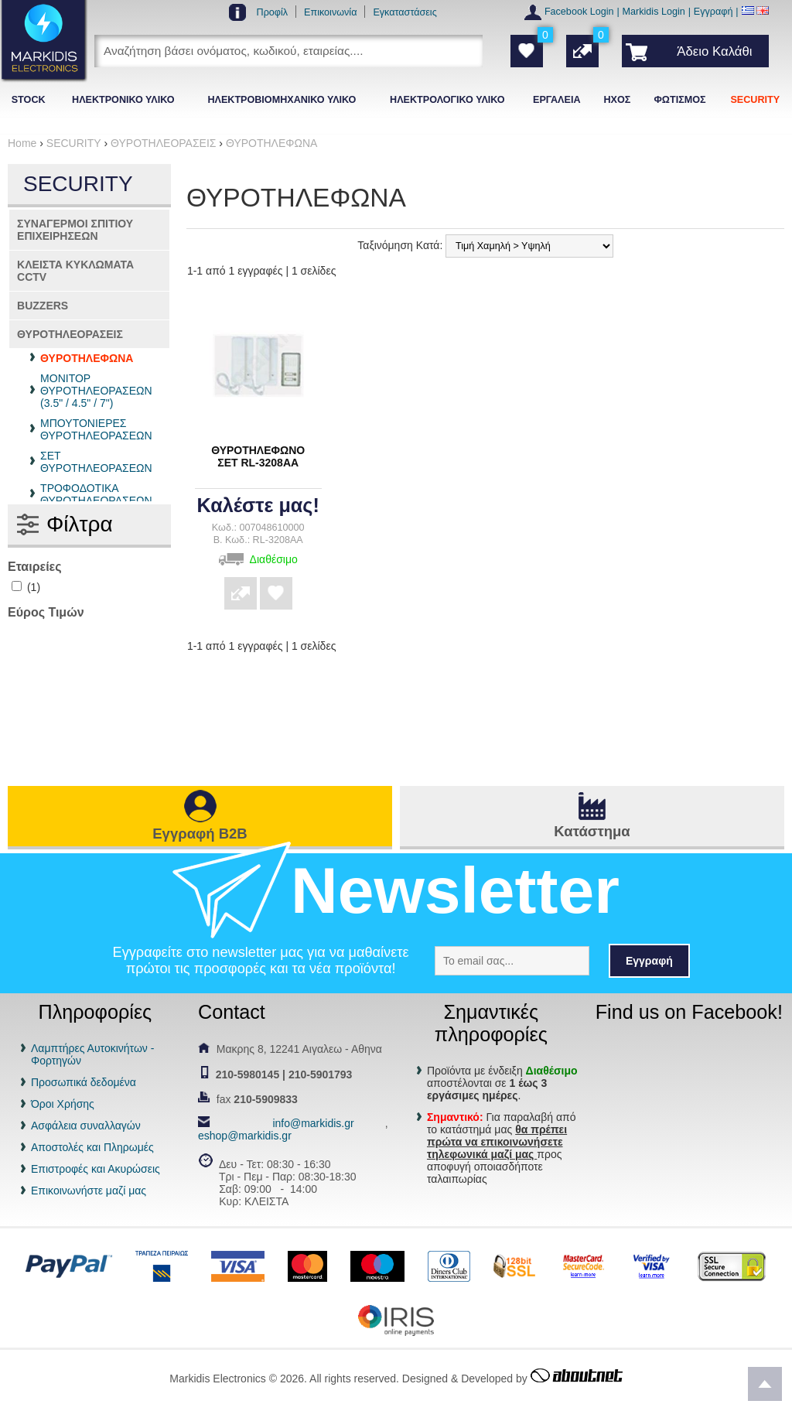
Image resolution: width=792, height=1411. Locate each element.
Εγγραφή (713, 11)
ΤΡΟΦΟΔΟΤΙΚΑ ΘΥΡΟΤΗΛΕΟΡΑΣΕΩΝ (96, 494)
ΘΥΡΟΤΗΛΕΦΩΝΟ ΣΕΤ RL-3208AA (258, 456)
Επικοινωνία (330, 12)
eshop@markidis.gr (245, 1135)
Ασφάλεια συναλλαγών (86, 1125)
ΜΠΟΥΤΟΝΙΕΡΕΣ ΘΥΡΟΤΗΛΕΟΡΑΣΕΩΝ (96, 429)
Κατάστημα (592, 831)
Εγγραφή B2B (199, 833)
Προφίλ (272, 12)
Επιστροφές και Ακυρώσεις (95, 1169)
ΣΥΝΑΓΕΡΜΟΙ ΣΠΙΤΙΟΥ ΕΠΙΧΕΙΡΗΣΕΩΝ (75, 229)
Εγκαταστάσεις (404, 12)
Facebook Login (579, 11)
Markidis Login (654, 11)
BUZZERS (42, 305)
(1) (26, 587)
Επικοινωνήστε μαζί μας (88, 1190)
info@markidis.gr (312, 1123)
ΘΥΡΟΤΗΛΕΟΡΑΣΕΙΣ (70, 334)
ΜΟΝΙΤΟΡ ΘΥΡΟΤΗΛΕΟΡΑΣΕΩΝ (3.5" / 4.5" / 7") (96, 390)
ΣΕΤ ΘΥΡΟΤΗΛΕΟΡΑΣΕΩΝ (96, 461)
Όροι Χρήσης (62, 1104)
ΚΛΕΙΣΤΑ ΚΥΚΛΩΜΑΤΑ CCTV (75, 270)
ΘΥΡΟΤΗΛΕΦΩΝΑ (86, 358)
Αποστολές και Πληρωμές (92, 1147)
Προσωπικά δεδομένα (83, 1082)
